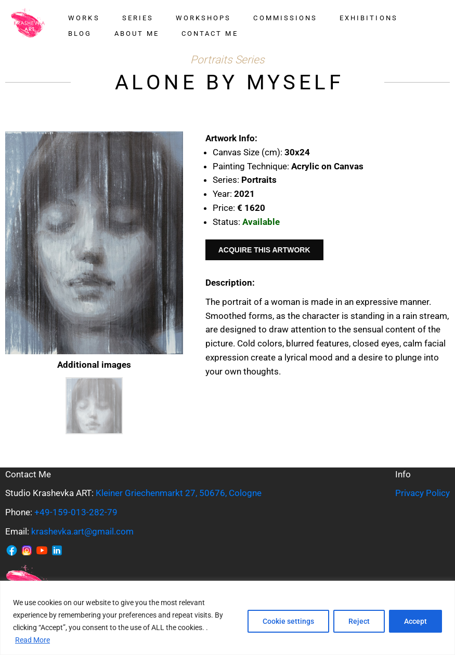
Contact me (209, 33)
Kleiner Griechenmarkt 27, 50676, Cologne (179, 493)
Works (83, 18)
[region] (227, 618)
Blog (80, 33)
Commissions (285, 18)
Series (137, 18)
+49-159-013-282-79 (76, 512)
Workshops (203, 18)
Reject (359, 621)
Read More (32, 640)
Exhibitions (369, 18)
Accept (415, 621)
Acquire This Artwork (264, 250)
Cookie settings (288, 621)
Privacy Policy (422, 493)
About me (136, 33)
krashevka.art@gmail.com (82, 531)
